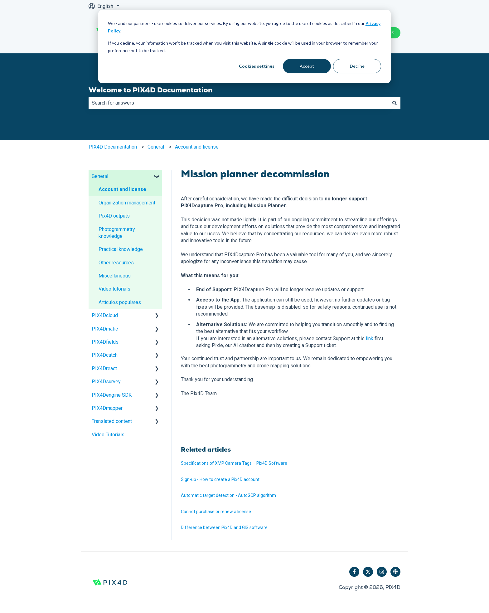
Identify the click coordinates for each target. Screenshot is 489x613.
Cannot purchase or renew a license (216, 511)
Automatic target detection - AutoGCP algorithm (228, 495)
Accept (307, 66)
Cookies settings (256, 66)
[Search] (394, 103)
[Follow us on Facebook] (354, 572)
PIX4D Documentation (113, 147)
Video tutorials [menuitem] (114, 289)
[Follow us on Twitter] (368, 572)
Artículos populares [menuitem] (120, 302)
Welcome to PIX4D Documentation (150, 90)
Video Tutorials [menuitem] (108, 435)
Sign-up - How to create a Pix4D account (220, 479)
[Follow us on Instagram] (382, 572)
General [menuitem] (100, 176)
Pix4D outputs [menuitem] (114, 216)
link (369, 338)
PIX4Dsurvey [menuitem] (106, 382)
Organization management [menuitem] (127, 203)
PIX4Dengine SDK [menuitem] (112, 395)
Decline (357, 66)
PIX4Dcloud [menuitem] (105, 315)
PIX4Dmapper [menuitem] (107, 408)
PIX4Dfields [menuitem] (105, 342)
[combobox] (239, 103)
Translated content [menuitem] (112, 421)
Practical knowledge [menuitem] (121, 249)
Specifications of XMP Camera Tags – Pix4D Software (234, 463)
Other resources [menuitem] (116, 263)
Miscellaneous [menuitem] (115, 276)
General (156, 147)
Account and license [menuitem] (122, 189)
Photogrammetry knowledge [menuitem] (117, 232)
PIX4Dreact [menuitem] (104, 368)
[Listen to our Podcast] (395, 572)
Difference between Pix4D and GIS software (224, 527)
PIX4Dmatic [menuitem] (105, 329)
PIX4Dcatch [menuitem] (105, 355)
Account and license (197, 147)
